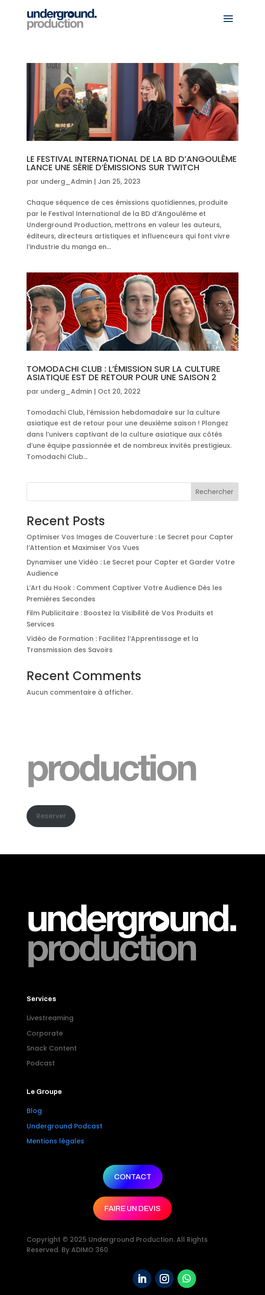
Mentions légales (55, 1141)
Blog (34, 1110)
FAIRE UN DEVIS (132, 1208)
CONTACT (132, 1177)
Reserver (51, 816)
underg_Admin (66, 181)
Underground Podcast (64, 1126)
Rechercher (214, 491)
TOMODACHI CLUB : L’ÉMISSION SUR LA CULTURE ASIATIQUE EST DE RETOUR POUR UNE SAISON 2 (123, 373)
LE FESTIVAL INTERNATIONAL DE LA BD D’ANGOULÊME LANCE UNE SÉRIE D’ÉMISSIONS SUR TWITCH (132, 163)
